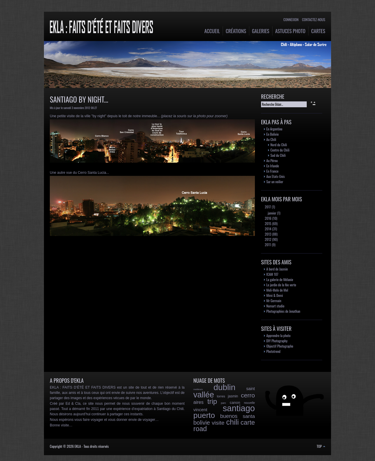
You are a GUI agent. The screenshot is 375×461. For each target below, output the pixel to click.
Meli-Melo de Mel (277, 290)
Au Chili (271, 139)
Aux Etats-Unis (275, 176)
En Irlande (272, 165)
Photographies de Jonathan (283, 311)
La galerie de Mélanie (279, 279)
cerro (248, 395)
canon (235, 402)
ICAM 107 (272, 274)
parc (223, 403)
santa (249, 416)
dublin (225, 387)
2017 (267, 206)
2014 (267, 228)
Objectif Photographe (279, 345)
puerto (204, 415)
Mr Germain (273, 300)
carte (248, 422)
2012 (267, 239)
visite (218, 423)
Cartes (318, 31)
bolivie (201, 422)
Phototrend (273, 351)
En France (272, 171)
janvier (271, 212)
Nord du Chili (278, 144)
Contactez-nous (313, 19)
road (200, 429)
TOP (321, 446)
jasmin (233, 396)
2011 (267, 244)
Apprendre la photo (278, 335)
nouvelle (249, 402)
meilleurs (198, 389)
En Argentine (274, 128)
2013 (267, 234)
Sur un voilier (274, 181)
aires (198, 402)
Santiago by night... (79, 99)
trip (212, 401)
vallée (203, 394)
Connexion (291, 19)
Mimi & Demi (274, 295)
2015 (267, 223)
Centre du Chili (279, 149)
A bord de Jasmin (277, 268)
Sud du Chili (278, 155)
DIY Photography (276, 340)
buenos (229, 416)
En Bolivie (272, 134)
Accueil (212, 31)
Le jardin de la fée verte (281, 284)
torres (221, 396)
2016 (267, 218)
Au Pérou (272, 160)
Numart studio (275, 305)
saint (250, 388)
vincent (200, 409)
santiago (239, 408)
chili (232, 422)
